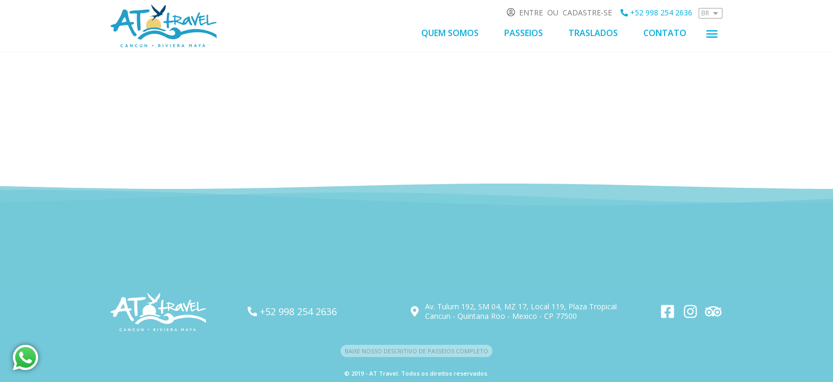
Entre (531, 12)
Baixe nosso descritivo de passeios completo (416, 351)
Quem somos (450, 33)
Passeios (523, 33)
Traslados (593, 33)
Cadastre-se (587, 12)
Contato (664, 33)
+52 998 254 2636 (656, 12)
